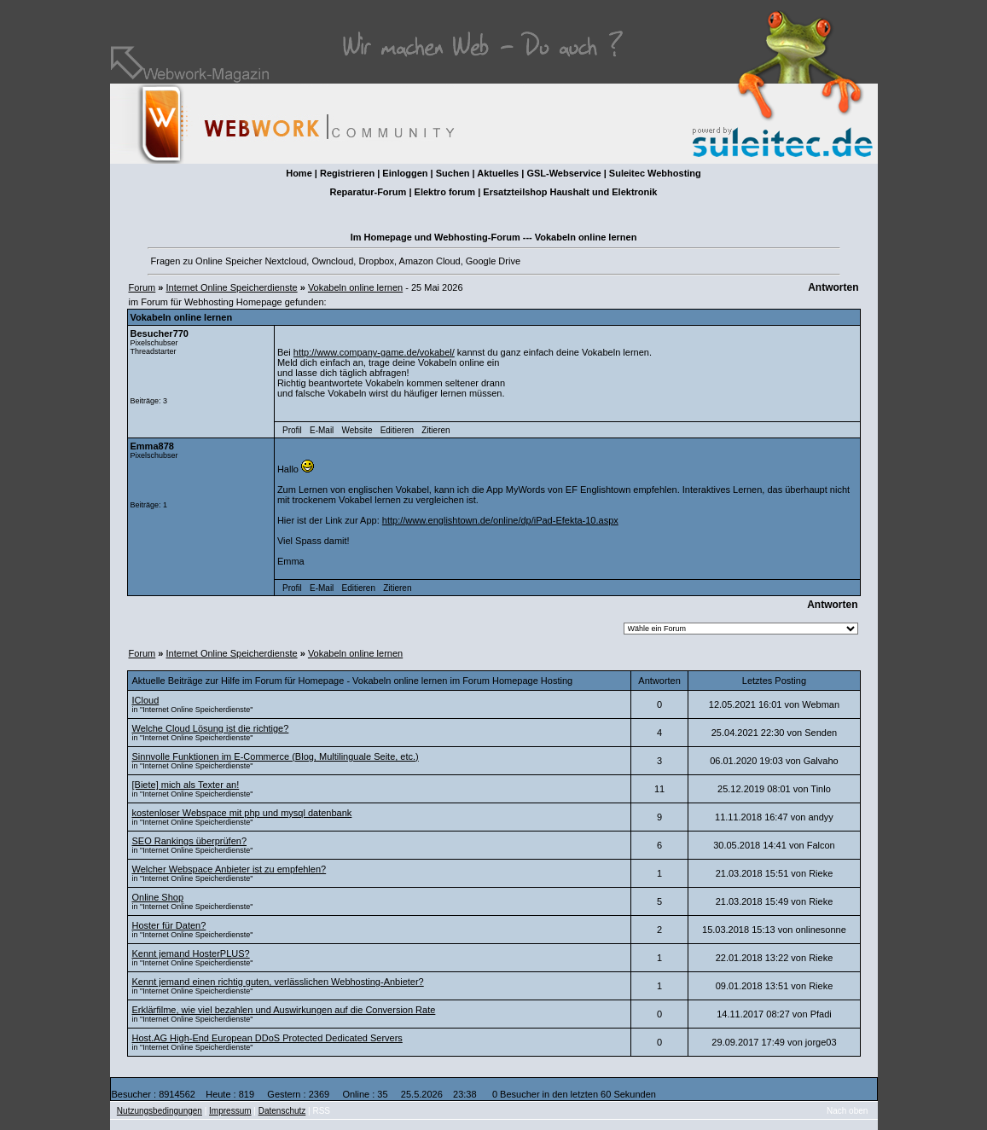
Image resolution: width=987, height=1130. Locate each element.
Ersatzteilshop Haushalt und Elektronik (570, 192)
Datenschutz (282, 1111)
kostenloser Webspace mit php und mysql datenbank (242, 813)
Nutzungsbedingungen (159, 1111)
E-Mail (322, 430)
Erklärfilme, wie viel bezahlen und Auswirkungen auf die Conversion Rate (284, 1010)
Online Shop (158, 897)
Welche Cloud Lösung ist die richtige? (210, 728)
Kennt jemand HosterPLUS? (191, 953)
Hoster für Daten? (169, 925)
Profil (292, 430)
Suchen (453, 173)
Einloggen (404, 173)
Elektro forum (445, 192)
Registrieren (347, 173)
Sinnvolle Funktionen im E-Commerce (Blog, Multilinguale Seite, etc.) (275, 756)
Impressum (230, 1111)
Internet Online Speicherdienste (232, 287)
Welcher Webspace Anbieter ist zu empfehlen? (229, 869)
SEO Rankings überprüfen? (189, 841)
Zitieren (435, 430)
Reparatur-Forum (368, 192)
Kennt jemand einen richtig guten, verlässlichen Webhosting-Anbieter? (278, 981)
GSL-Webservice (563, 173)
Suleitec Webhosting (655, 173)
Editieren (397, 430)
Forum (142, 287)
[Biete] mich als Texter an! (186, 784)
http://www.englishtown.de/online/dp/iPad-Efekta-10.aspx (500, 520)
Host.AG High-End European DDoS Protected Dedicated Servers (267, 1038)
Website (357, 430)
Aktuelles (498, 173)
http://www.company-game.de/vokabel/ (374, 352)
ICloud (146, 700)
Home (299, 173)
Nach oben (847, 1111)
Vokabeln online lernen (355, 287)
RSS (321, 1111)
